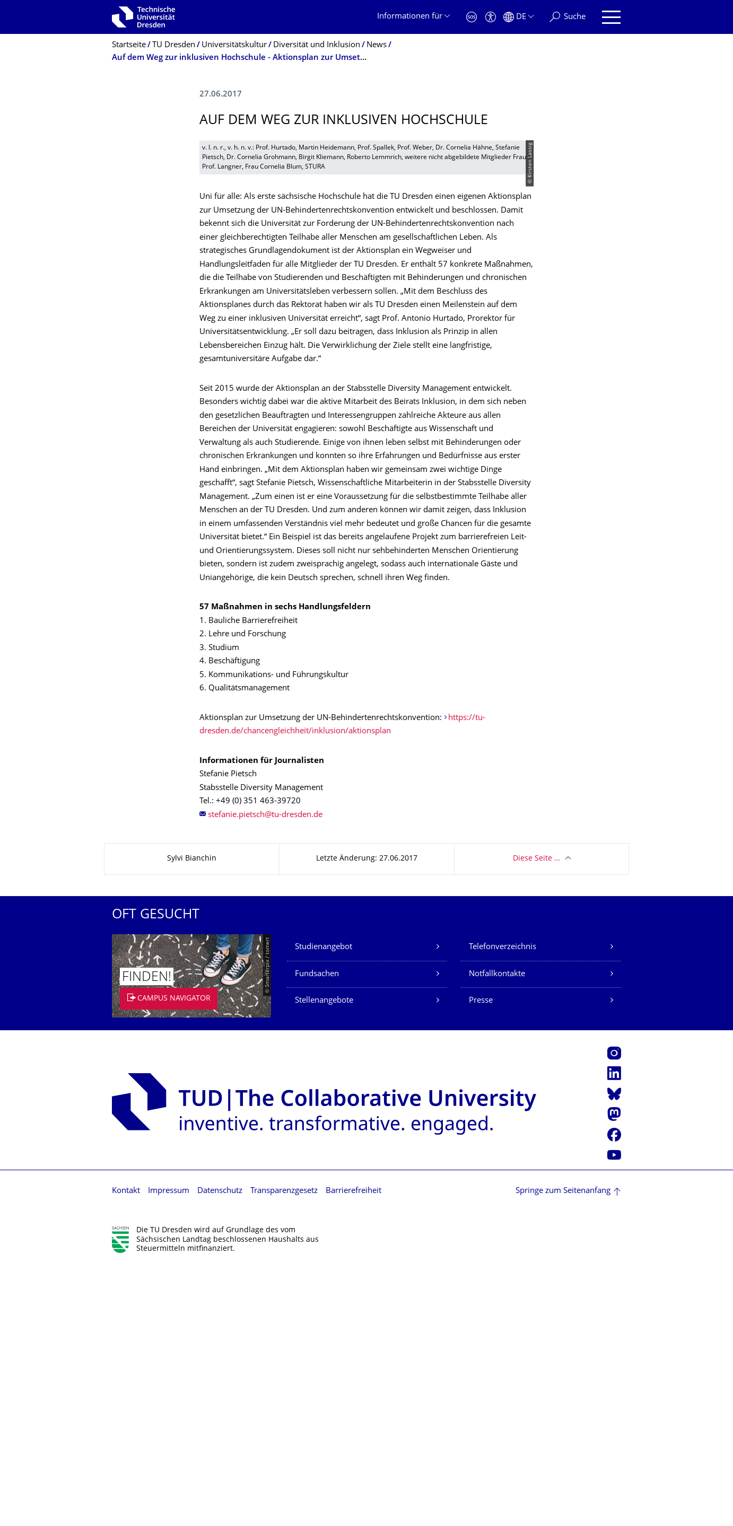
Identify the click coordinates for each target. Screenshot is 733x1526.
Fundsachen (317, 1233)
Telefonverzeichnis (502, 1206)
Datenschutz (219, 1450)
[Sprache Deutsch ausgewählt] (518, 17)
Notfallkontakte (497, 1233)
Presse (481, 1260)
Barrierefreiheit (353, 1450)
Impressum (168, 1450)
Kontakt (126, 1450)
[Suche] (567, 17)
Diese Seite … (536, 1117)
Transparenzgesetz (284, 1450)
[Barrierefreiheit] (490, 17)
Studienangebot (323, 1206)
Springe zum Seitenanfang (563, 1450)
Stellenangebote (324, 1260)
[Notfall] (471, 17)
